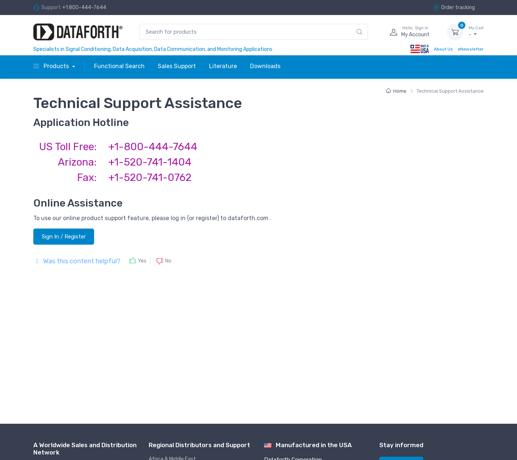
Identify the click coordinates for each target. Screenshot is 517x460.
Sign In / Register (64, 236)
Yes (142, 261)
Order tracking (454, 7)
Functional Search (119, 66)
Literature (223, 66)
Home (396, 91)
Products (51, 66)
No (168, 261)
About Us (443, 49)
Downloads (265, 66)
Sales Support (177, 66)
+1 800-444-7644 (84, 7)
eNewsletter (471, 49)
